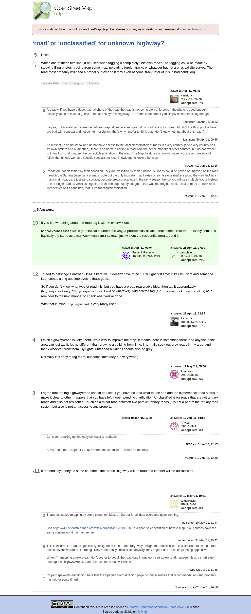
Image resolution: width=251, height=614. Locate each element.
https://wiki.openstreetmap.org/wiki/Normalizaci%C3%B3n (92, 528)
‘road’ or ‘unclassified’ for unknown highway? (98, 43)
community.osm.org (193, 29)
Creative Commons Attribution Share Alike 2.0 (158, 607)
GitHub (142, 611)
